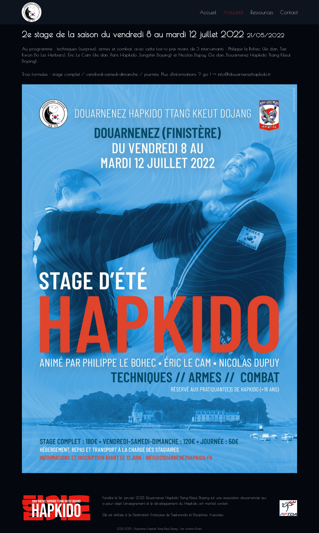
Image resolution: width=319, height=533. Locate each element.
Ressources (261, 11)
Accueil (208, 11)
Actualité (233, 11)
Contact (289, 11)
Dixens (198, 528)
